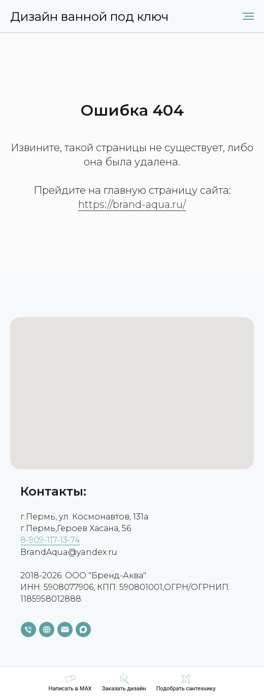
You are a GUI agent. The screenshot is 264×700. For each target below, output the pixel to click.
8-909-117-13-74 (50, 540)
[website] (46, 629)
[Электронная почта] (65, 629)
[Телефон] (28, 629)
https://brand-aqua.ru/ (132, 204)
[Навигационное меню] (248, 16)
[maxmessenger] (83, 629)
